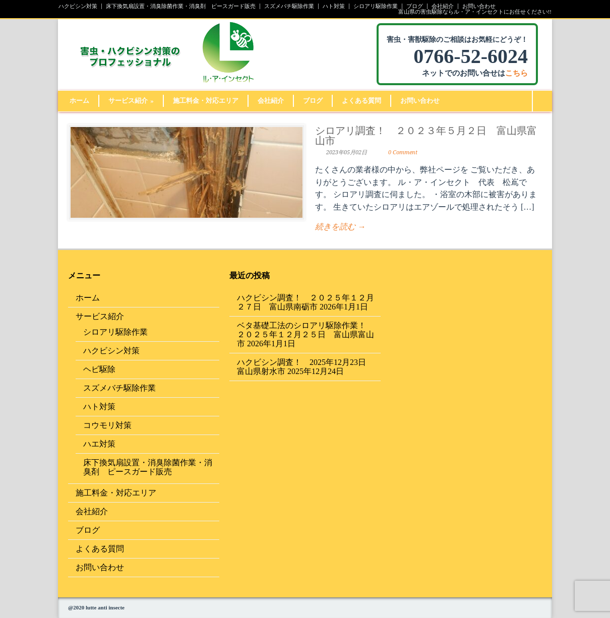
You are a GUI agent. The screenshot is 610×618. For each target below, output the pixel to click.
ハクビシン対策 (77, 6)
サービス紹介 (131, 100)
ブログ (414, 6)
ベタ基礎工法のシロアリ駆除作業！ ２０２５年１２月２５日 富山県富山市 (305, 334)
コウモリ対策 (107, 425)
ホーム (79, 100)
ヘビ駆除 (99, 369)
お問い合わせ (479, 6)
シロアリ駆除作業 (375, 6)
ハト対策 (334, 6)
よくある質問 (361, 100)
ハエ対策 (99, 444)
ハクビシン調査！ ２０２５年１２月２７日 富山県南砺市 (305, 302)
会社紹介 (443, 6)
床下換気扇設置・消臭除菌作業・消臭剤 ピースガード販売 (181, 6)
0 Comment (402, 152)
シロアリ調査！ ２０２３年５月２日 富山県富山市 (426, 135)
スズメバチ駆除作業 (289, 6)
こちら (516, 73)
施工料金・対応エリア (205, 100)
